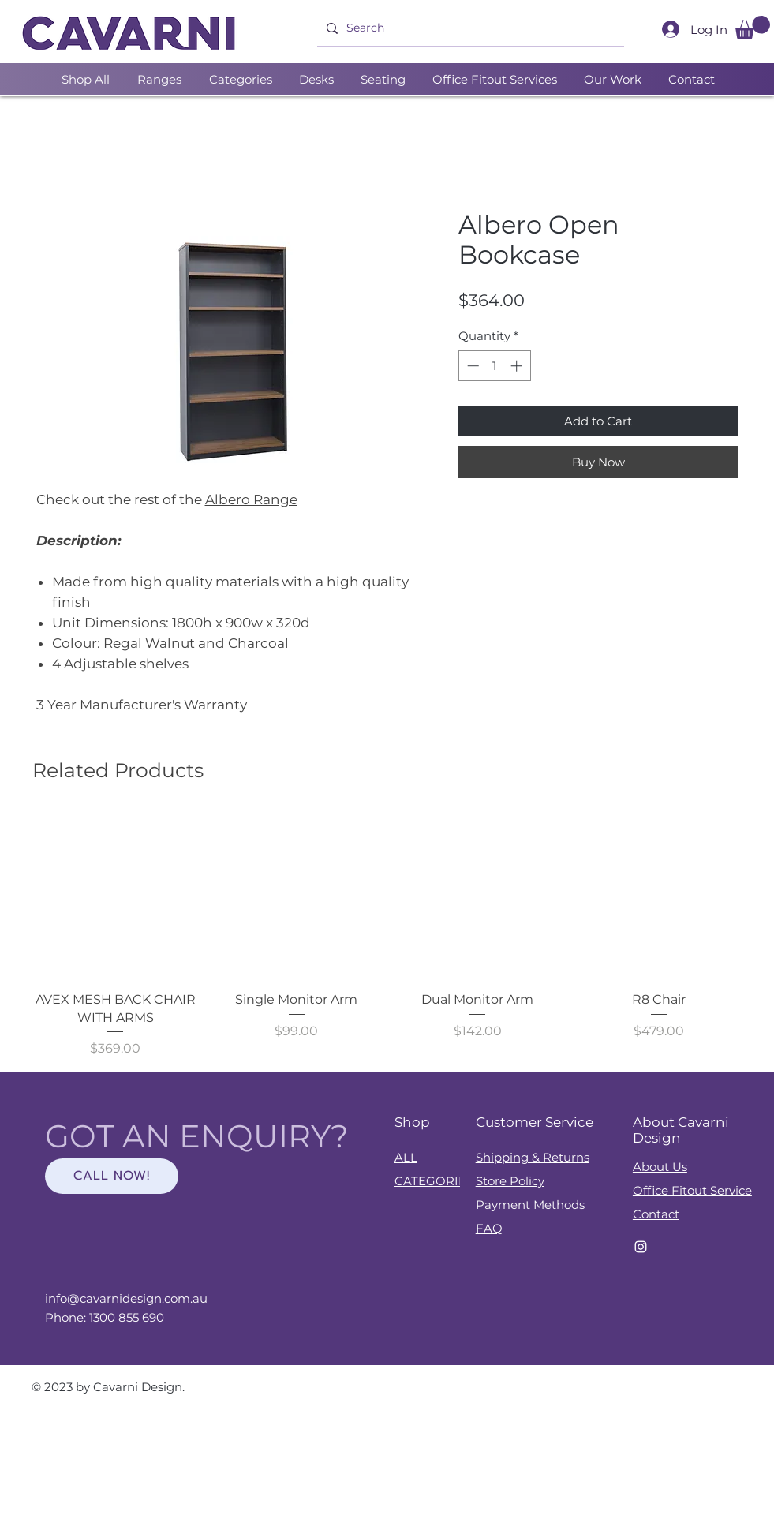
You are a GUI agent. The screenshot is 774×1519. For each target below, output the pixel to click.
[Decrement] (471, 365)
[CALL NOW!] (111, 1176)
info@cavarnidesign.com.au (126, 1298)
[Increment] (518, 365)
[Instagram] (641, 1247)
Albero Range (251, 499)
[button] (752, 27)
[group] (387, 936)
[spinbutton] (494, 365)
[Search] (468, 28)
